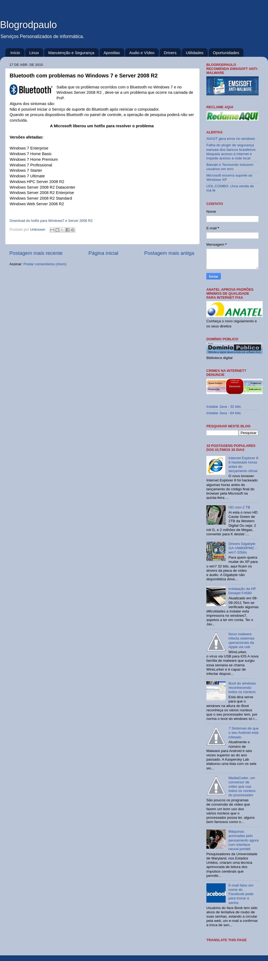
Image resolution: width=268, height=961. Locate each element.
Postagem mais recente (35, 253)
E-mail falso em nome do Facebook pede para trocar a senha (240, 894)
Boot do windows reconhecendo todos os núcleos (242, 687)
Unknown (38, 229)
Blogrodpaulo (28, 24)
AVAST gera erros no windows (230, 139)
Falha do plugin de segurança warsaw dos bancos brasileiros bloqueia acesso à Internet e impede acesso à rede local (231, 151)
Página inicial (103, 253)
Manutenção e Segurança (71, 52)
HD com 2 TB (239, 507)
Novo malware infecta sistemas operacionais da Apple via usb (241, 640)
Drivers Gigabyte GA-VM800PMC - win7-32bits (242, 548)
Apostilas (112, 52)
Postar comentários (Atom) (45, 264)
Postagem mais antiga (169, 253)
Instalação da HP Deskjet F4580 (242, 591)
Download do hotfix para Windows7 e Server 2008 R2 (51, 221)
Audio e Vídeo (141, 52)
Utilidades (194, 52)
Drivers (170, 52)
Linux (34, 52)
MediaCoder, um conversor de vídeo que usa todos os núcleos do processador (241, 786)
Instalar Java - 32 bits (223, 407)
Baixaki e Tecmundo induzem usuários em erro (229, 167)
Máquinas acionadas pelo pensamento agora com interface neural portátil (243, 840)
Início (15, 52)
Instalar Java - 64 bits (223, 413)
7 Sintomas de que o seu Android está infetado (243, 732)
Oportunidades (226, 52)
